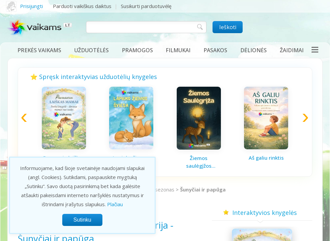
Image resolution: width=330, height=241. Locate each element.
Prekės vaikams (39, 50)
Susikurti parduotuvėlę (146, 6)
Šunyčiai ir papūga (203, 189)
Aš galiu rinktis (266, 157)
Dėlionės (253, 50)
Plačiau (115, 204)
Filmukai (178, 50)
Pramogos (137, 50)
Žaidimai (292, 50)
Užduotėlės (91, 50)
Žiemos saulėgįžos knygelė (199, 162)
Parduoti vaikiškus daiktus (82, 6)
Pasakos (215, 50)
